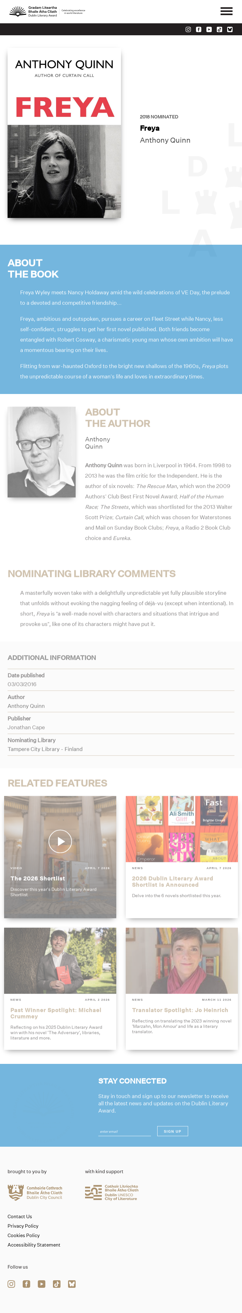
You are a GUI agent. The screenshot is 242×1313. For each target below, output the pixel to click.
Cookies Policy (24, 1235)
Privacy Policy (23, 1226)
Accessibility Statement (34, 1245)
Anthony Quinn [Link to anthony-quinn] (165, 140)
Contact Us (20, 1216)
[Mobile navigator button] (227, 11)
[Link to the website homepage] (47, 11)
